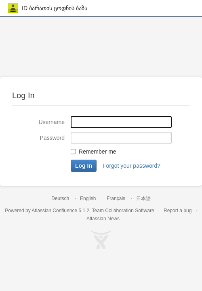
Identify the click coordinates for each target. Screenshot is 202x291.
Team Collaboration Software (123, 210)
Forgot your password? (131, 165)
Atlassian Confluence (54, 210)
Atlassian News (103, 218)
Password (52, 138)
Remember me (97, 151)
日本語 (143, 198)
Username (51, 122)
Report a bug (177, 210)
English (88, 198)
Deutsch (60, 198)
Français (116, 198)
